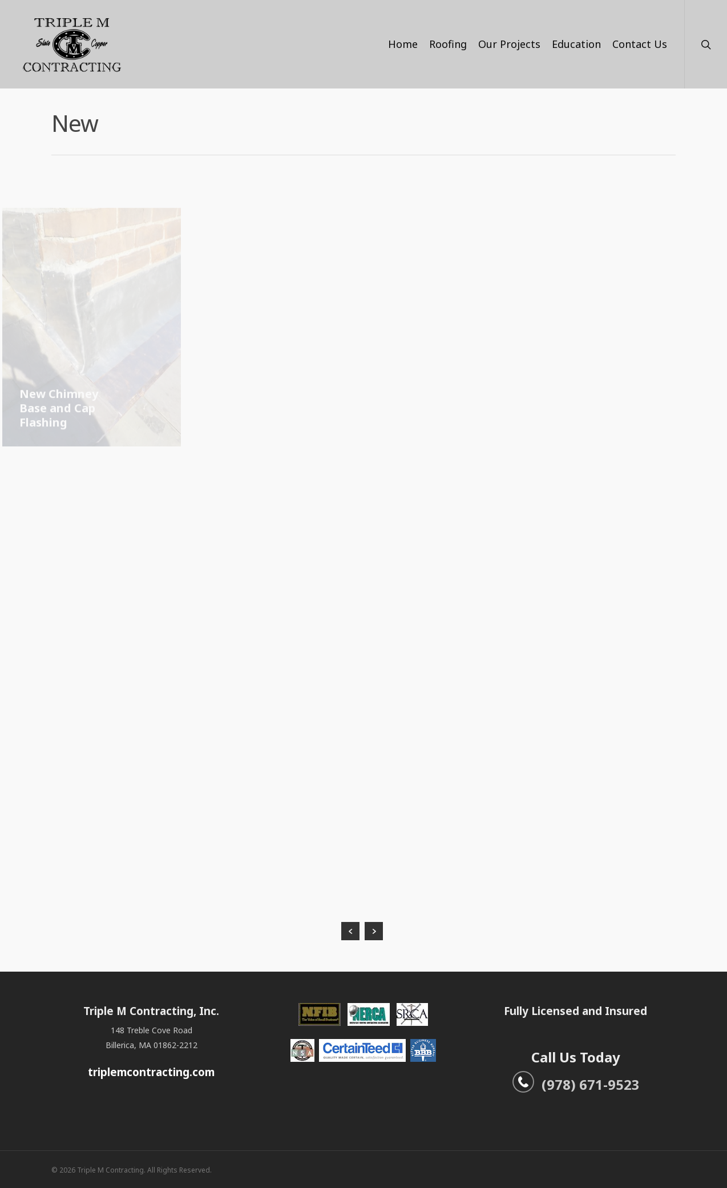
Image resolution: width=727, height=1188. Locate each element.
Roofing (448, 44)
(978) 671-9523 (576, 1085)
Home (403, 44)
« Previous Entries (350, 931)
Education (576, 44)
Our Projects (509, 44)
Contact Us (639, 44)
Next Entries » (374, 931)
